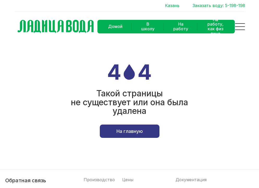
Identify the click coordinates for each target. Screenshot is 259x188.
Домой (115, 26)
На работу (180, 26)
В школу (148, 26)
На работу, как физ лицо (215, 26)
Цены (127, 179)
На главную (129, 131)
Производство (99, 179)
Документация (191, 179)
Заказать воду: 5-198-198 (219, 5)
